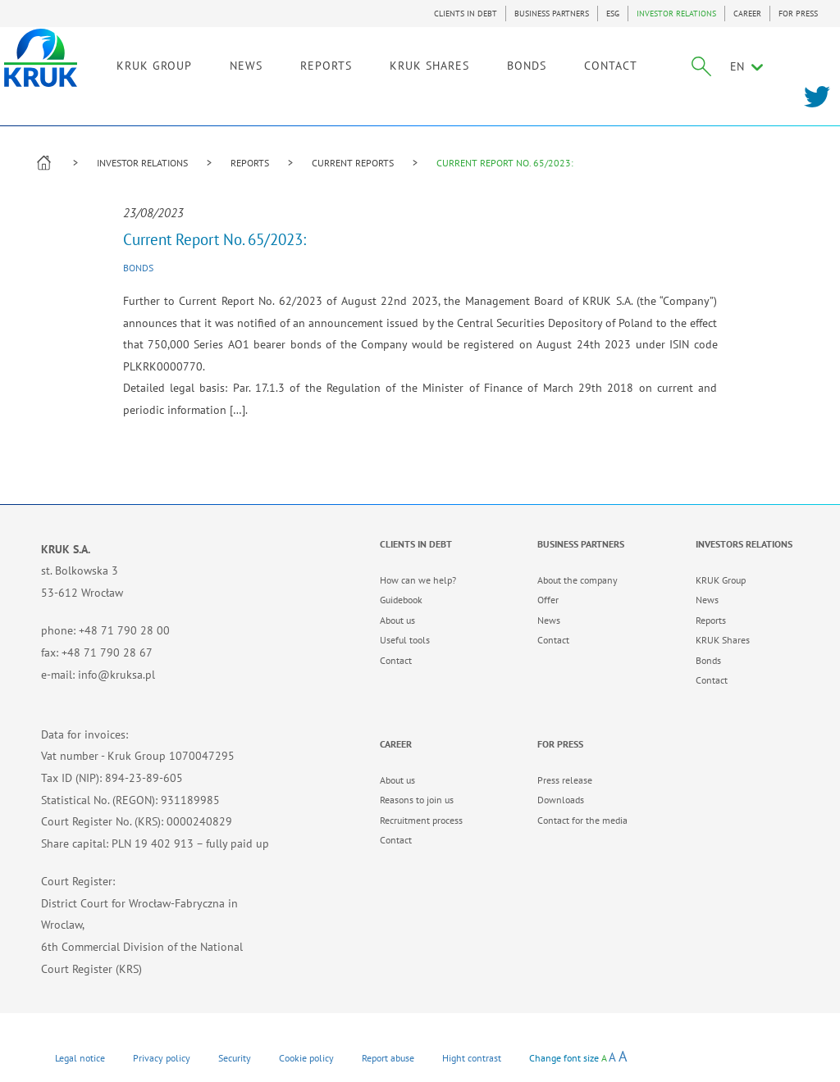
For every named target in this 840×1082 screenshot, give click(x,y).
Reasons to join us (417, 799)
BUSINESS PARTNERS (551, 13)
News (548, 620)
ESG (612, 13)
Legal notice (80, 1058)
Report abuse (388, 1058)
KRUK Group (721, 580)
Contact (396, 660)
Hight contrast (471, 1058)
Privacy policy (161, 1058)
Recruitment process (421, 820)
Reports (711, 620)
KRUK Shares (723, 640)
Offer (548, 599)
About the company (577, 580)
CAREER (747, 13)
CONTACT (639, 63)
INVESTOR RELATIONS (676, 13)
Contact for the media (582, 820)
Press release (564, 780)
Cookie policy (306, 1058)
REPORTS (250, 163)
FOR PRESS (798, 13)
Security (234, 1058)
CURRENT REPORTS (353, 163)
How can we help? (418, 580)
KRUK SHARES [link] (458, 63)
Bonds (138, 267)
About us (397, 620)
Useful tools (405, 640)
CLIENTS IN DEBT (465, 13)
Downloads (560, 799)
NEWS (274, 63)
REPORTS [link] (355, 63)
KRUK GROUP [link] (183, 63)
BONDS (555, 63)
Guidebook (401, 599)
